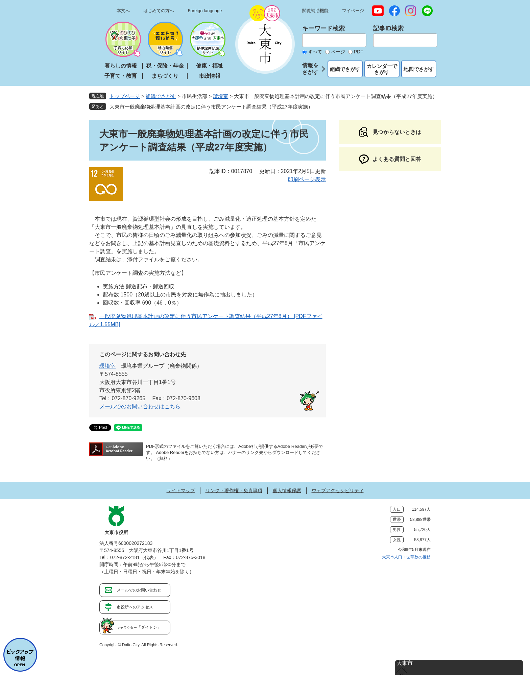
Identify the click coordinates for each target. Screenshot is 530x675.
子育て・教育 (120, 76)
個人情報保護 (287, 490)
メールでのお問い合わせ (139, 590)
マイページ (353, 10)
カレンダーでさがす (382, 69)
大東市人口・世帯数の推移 (406, 557)
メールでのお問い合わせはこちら (139, 406)
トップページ (125, 96)
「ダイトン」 (139, 627)
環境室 (220, 96)
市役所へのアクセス (135, 607)
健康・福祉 (209, 66)
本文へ (123, 10)
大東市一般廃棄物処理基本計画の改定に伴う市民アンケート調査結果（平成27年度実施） (211, 107)
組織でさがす (345, 69)
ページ (338, 51)
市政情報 (209, 76)
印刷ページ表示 (307, 179)
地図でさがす (419, 69)
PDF (358, 51)
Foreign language (205, 10)
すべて (315, 51)
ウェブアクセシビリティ (338, 490)
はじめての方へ (158, 10)
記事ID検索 (388, 28)
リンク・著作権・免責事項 (234, 490)
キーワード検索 (323, 28)
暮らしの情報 (120, 66)
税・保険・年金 (165, 66)
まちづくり (164, 76)
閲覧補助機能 (315, 10)
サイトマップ (181, 490)
